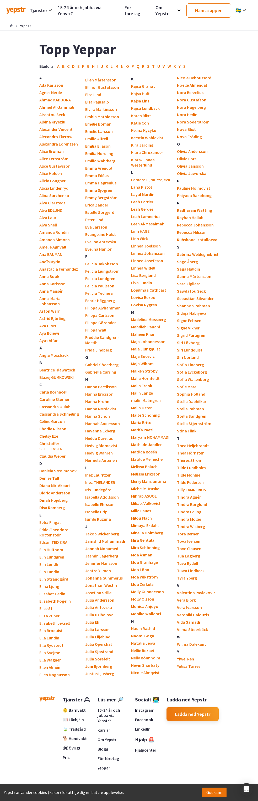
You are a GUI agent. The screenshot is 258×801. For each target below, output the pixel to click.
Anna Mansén (51, 291)
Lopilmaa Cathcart (148, 290)
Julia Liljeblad (97, 636)
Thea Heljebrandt (193, 445)
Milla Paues (141, 510)
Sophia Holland (191, 394)
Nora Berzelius (190, 92)
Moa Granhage (144, 562)
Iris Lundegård (98, 489)
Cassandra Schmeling (59, 414)
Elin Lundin (49, 571)
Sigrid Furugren (191, 335)
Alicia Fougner (52, 180)
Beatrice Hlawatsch (57, 370)
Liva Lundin (141, 282)
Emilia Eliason (98, 146)
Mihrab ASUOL (144, 496)
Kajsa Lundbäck (145, 108)
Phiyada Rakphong (194, 195)
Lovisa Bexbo (143, 297)
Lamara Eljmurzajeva (150, 179)
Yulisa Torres (188, 666)
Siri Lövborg (188, 342)
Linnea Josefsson (147, 260)
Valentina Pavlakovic (196, 592)
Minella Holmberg (147, 532)
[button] (246, 789)
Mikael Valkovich (146, 503)
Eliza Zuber (49, 615)
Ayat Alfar (48, 340)
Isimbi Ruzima (98, 519)
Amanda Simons (54, 239)
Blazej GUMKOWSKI (56, 377)
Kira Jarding (142, 145)
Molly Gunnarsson (147, 591)
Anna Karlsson (52, 283)
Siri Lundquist (189, 350)
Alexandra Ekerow (55, 136)
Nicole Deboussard (194, 77)
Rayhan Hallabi (191, 217)
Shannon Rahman (193, 305)
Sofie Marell (187, 386)
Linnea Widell (143, 268)
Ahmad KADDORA (55, 99)
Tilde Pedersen (190, 482)
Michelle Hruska (145, 488)
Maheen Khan (143, 334)
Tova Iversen (188, 541)
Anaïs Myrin (49, 261)
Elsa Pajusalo (97, 102)
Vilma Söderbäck (192, 629)
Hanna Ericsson (99, 394)
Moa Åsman (141, 554)
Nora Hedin (187, 114)
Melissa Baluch (144, 466)
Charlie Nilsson (52, 428)
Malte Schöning (145, 415)
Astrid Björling (52, 318)
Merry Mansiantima (148, 481)
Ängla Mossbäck (53, 355)
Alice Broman (51, 151)
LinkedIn (142, 729)
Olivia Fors (186, 158)
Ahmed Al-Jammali (56, 107)
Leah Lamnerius (145, 216)
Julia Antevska (98, 607)
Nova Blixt (186, 129)
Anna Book (49, 276)
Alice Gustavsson (55, 166)
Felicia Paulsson (99, 285)
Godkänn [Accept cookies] (214, 792)
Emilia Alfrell (96, 138)
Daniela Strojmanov (58, 470)
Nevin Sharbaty (145, 665)
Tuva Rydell (187, 563)
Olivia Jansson (190, 166)
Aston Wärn (50, 311)
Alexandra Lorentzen (58, 144)
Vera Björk (186, 600)
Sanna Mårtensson (194, 276)
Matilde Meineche (147, 459)
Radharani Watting (194, 210)
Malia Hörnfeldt (145, 378)
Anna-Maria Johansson (50, 301)
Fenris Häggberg (100, 300)
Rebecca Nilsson (192, 232)
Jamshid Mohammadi (105, 541)
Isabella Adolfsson (102, 497)
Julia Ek (92, 622)
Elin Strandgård (53, 579)
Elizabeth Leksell (54, 623)
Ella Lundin (49, 637)
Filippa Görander (100, 322)
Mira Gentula (142, 540)
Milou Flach (141, 518)
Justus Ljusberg (99, 673)
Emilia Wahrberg (100, 160)
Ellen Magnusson (54, 674)
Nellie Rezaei (142, 650)
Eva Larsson (96, 227)
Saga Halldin (188, 269)
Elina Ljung (49, 586)
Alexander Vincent (56, 129)
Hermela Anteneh (101, 460)
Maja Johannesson (148, 341)
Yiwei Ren (185, 659)
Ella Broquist (51, 630)
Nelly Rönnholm (145, 657)
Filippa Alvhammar (102, 308)
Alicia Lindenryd (53, 188)
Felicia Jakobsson (101, 263)
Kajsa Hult (140, 93)
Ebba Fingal (50, 522)
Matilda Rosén (144, 451)
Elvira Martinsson (101, 109)
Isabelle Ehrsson (100, 504)
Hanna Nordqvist (100, 408)
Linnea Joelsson (146, 246)
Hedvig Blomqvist (101, 445)
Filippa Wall (95, 330)
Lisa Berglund (143, 275)
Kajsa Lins (140, 101)
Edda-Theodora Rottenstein (53, 532)
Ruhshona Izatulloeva (197, 239)
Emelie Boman (98, 124)
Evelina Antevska (100, 241)
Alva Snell (48, 225)
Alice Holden (50, 173)
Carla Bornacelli (53, 392)
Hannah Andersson (102, 423)
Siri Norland (188, 357)
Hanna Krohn (97, 401)
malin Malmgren (146, 400)
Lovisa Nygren (144, 304)
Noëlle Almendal (192, 85)
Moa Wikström (144, 577)
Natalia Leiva (143, 643)
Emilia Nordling (99, 153)
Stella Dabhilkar (191, 401)
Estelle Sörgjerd (99, 212)
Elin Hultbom (51, 549)
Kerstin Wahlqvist (147, 137)
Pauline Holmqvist (193, 188)
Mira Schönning (145, 547)
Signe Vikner (188, 327)
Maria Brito (141, 422)
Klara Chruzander (147, 152)
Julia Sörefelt (97, 659)
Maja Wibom (142, 363)
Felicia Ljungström (102, 271)
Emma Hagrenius (100, 182)
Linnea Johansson (148, 253)
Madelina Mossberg (148, 319)
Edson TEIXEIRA (53, 542)
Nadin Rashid (143, 628)
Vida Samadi (188, 622)
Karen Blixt (141, 115)
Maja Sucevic (143, 356)
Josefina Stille (98, 592)
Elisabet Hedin (52, 593)
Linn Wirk (139, 238)
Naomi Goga (142, 635)
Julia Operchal (98, 644)
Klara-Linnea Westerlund (143, 162)
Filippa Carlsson (99, 315)
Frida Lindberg (98, 350)
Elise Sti (46, 608)
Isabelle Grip (96, 511)
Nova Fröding (189, 136)
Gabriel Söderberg (102, 364)
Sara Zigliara (189, 283)
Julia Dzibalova (99, 614)
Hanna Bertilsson (101, 386)
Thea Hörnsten (191, 453)
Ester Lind (94, 219)
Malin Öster (141, 407)
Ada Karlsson (51, 85)
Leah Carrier (142, 201)
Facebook (144, 719)
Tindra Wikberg (191, 526)
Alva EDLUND (50, 210)
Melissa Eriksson (145, 474)
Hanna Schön (97, 416)
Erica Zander (96, 205)
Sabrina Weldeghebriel (197, 254)
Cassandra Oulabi (55, 406)
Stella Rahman (190, 408)
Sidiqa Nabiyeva (191, 313)
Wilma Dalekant (191, 644)
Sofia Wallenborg (193, 379)
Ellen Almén (49, 667)
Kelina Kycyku (143, 130)
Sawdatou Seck (191, 291)
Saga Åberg (187, 261)
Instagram (144, 710)
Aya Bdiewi (49, 333)
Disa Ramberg (52, 507)
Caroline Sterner (54, 399)
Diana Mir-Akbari (54, 485)
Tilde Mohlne (188, 475)
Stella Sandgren (191, 416)
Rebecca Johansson (195, 225)
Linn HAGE (140, 231)
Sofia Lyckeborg (192, 372)
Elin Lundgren (51, 557)
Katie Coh (140, 123)
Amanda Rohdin (54, 232)
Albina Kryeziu (52, 122)
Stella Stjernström (194, 423)
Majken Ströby (144, 371)
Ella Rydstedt (51, 645)
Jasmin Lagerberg (101, 556)
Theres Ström (189, 460)
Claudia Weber (52, 456)
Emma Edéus (97, 175)
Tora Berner (188, 533)
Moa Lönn (140, 569)
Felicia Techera (99, 293)
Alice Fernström (53, 158)
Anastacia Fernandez (58, 269)
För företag (108, 758)
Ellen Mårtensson (100, 79)
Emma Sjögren (98, 190)
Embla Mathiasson (102, 116)
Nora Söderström (193, 122)
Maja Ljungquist (145, 349)
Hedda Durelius (99, 438)
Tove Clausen (189, 548)
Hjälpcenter (145, 750)
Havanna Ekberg (100, 430)
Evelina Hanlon (98, 249)
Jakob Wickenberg (102, 533)
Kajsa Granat (143, 86)
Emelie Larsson (99, 131)
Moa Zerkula (142, 584)
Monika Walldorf (146, 613)
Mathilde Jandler (146, 444)
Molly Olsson (142, 599)
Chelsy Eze (48, 436)
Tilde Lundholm (191, 467)
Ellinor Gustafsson (102, 87)
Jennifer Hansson (101, 563)
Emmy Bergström (101, 197)
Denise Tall (49, 478)
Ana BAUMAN (50, 254)
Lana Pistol (141, 187)
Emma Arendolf (99, 168)
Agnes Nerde (50, 92)
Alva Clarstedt (52, 202)
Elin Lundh (48, 564)
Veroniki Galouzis (193, 614)
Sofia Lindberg (190, 364)
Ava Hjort (48, 325)
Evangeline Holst (100, 234)
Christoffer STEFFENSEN (50, 446)
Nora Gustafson (191, 99)
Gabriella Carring (100, 372)
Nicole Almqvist (145, 672)
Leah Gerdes (142, 209)
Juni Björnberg (98, 666)
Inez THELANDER (100, 482)
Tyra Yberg (187, 578)
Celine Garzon (52, 421)
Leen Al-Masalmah (147, 223)
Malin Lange (142, 393)
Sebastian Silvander (195, 298)
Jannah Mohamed (101, 548)
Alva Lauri (48, 217)
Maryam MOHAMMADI (150, 437)
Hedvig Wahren (99, 453)
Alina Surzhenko (54, 195)
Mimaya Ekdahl (145, 525)
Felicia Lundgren (100, 278)
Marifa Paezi (142, 429)
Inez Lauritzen (98, 475)
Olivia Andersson (192, 151)
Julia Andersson (99, 600)
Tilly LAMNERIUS (191, 489)
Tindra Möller (189, 519)
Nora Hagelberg (191, 107)
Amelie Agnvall (52, 247)
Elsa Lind (93, 94)
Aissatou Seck (52, 114)
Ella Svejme (49, 652)
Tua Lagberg (188, 556)
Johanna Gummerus (104, 578)
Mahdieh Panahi (145, 326)
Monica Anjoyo (144, 606)
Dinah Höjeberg (53, 500)
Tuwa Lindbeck (191, 570)
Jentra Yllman (98, 570)
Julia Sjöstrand (99, 651)
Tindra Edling (189, 511)
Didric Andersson (54, 492)
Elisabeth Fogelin (55, 601)
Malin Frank (141, 385)
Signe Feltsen (189, 320)
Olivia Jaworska (191, 173)
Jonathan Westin (101, 585)
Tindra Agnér (189, 497)
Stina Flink (186, 430)
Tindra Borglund (192, 504)
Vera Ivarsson (189, 607)
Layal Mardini (143, 194)
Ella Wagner (50, 660)
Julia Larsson (97, 629)
